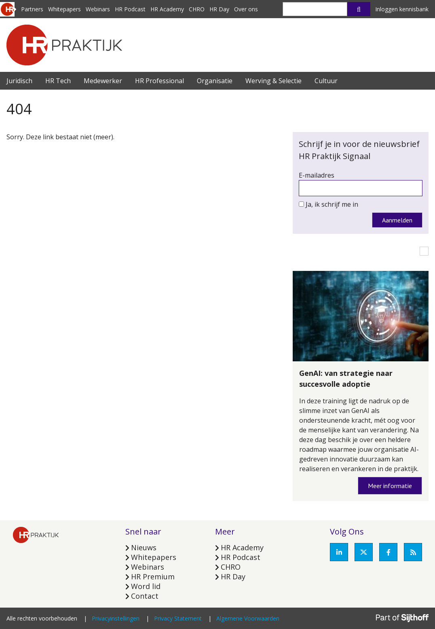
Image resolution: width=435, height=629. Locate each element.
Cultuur (326, 80)
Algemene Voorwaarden (247, 618)
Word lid (145, 586)
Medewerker (103, 80)
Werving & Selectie (273, 80)
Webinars (98, 9)
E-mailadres (316, 175)
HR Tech (58, 80)
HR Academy (167, 9)
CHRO (197, 9)
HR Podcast (130, 9)
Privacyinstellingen (115, 618)
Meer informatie (390, 486)
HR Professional (159, 80)
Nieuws (143, 547)
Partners (32, 9)
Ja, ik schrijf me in (332, 204)
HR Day (219, 9)
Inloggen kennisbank (402, 9)
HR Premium (153, 576)
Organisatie (214, 80)
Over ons (246, 9)
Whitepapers (64, 9)
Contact (144, 596)
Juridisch (19, 80)
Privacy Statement (178, 618)
